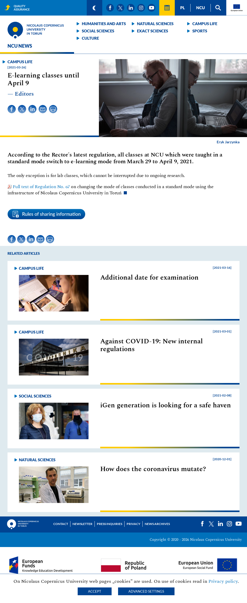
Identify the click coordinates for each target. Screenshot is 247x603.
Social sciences (98, 31)
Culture (90, 38)
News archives (157, 524)
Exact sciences (152, 31)
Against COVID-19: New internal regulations (151, 345)
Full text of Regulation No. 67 (41, 186)
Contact (60, 524)
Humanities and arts (104, 23)
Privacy (133, 524)
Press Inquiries (109, 524)
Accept (94, 591)
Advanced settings (146, 591)
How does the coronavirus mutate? (153, 469)
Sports (199, 31)
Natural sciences (155, 23)
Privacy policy (223, 581)
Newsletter (82, 524)
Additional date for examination (149, 277)
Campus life (204, 23)
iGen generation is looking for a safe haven (165, 405)
